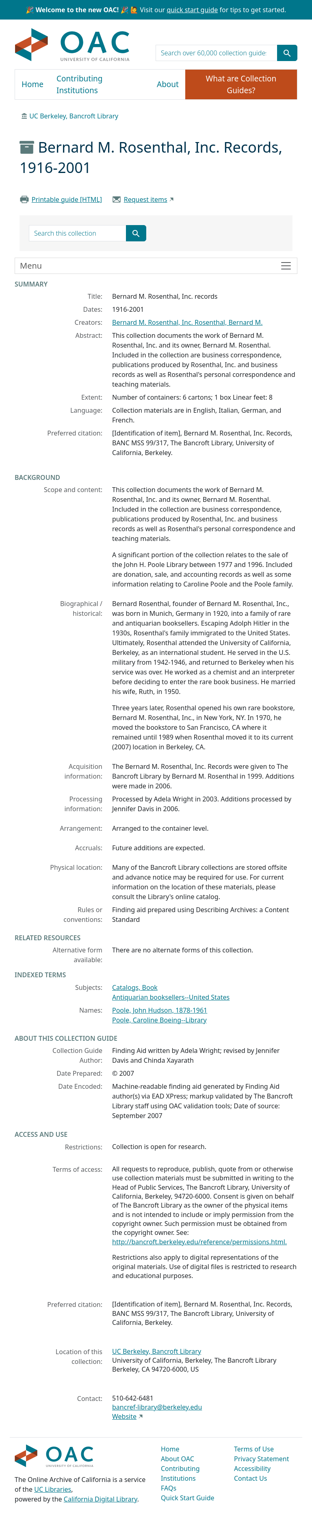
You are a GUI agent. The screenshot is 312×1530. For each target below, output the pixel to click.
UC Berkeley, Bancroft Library (73, 116)
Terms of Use (254, 1449)
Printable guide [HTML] (67, 199)
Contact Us (250, 1478)
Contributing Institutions (79, 84)
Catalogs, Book (135, 987)
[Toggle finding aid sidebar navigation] (156, 266)
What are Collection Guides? (241, 84)
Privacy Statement (261, 1458)
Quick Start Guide (187, 1497)
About (168, 84)
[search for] (216, 53)
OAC (72, 45)
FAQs (168, 1488)
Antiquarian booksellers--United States (171, 997)
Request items (145, 199)
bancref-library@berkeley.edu (157, 1407)
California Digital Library (100, 1499)
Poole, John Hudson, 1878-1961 (159, 1010)
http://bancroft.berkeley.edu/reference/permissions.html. (199, 1241)
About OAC (177, 1458)
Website (124, 1416)
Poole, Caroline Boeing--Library (159, 1020)
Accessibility (252, 1468)
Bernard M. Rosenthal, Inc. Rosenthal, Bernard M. (187, 322)
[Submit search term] (287, 53)
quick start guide (192, 9)
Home (32, 84)
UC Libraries (52, 1489)
